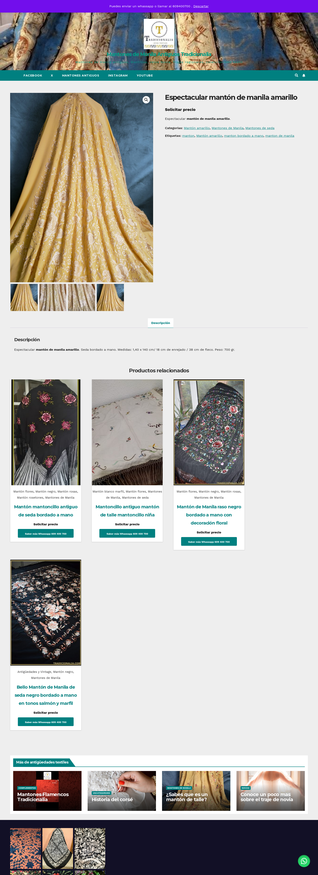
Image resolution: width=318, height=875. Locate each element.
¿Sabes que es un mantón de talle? (187, 617)
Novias (245, 608)
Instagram (118, 75)
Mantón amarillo (197, 128)
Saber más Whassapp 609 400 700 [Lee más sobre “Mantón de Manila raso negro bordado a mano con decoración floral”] (197, 534)
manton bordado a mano (243, 136)
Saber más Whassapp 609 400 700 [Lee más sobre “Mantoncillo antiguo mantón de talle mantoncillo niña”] (120, 534)
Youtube (145, 75)
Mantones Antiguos (80, 75)
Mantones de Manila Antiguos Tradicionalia (159, 54)
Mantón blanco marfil (108, 484)
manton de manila (279, 136)
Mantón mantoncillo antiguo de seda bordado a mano (43, 513)
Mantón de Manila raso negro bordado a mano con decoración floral (197, 507)
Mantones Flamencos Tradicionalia (42, 617)
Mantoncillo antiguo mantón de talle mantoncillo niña (120, 507)
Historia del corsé (112, 620)
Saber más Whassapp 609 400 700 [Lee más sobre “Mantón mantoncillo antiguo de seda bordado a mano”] (43, 540)
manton (188, 136)
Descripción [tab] (160, 324)
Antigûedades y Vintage (262, 484)
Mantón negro (48, 484)
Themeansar (195, 868)
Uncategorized (101, 613)
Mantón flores (25, 484)
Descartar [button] (201, 6)
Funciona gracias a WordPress (135, 868)
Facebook (33, 75)
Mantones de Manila (227, 128)
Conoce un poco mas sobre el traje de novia (267, 617)
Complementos (27, 608)
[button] (296, 75)
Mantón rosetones (37, 490)
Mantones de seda (259, 128)
